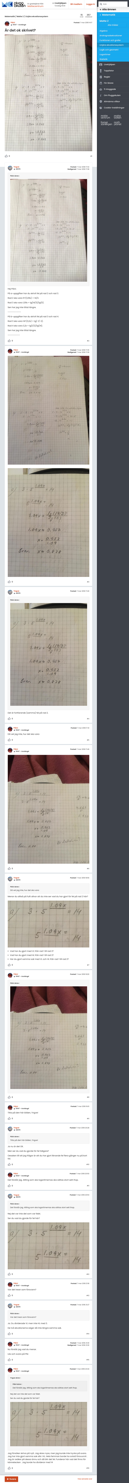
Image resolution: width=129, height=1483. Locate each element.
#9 (88, 1119)
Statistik (103, 59)
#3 (88, 582)
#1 (91, 156)
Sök (101, 4)
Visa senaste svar (85, 1479)
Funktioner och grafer (110, 40)
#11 (88, 1186)
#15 (87, 1360)
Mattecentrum (35, 6)
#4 (88, 719)
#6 (88, 869)
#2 (88, 341)
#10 (87, 1165)
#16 (87, 1468)
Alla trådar (113, 25)
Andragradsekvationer (111, 35)
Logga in (90, 4)
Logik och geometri (109, 49)
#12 (87, 1274)
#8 (88, 1097)
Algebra (103, 31)
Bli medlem (76, 4)
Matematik (10, 16)
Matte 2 (20, 16)
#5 (88, 740)
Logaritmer (105, 54)
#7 (88, 965)
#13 (87, 1296)
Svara (12, 1479)
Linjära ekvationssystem (36, 16)
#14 (87, 1334)
